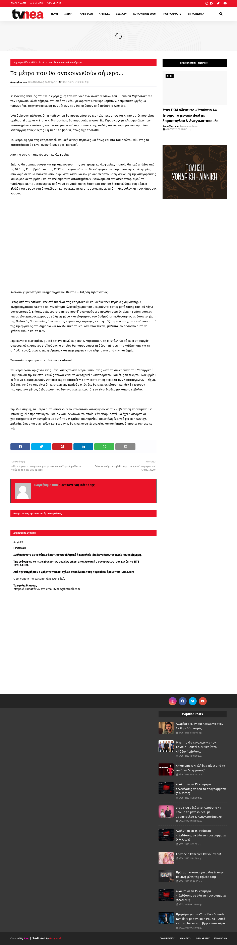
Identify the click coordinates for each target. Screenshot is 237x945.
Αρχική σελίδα (20, 62)
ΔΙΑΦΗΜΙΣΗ (36, 3)
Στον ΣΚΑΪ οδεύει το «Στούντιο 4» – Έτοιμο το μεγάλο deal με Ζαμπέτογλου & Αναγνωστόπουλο (191, 115)
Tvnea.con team (189, 126)
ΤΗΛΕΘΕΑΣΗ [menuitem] (85, 13)
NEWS (34, 62)
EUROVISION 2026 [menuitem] (144, 13)
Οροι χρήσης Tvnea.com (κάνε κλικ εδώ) (38, 578)
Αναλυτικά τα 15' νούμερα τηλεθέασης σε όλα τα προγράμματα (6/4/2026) (201, 895)
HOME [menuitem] (54, 13)
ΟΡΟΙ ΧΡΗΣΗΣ (54, 3)
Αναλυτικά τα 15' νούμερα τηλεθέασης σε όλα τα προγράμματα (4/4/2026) (201, 835)
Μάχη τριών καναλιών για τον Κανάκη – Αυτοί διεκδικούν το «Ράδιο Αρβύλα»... (196, 747)
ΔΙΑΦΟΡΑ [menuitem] (121, 13)
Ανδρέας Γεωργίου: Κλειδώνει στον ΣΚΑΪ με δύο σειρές (199, 726)
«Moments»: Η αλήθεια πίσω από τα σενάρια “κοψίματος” (200, 768)
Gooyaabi (55, 938)
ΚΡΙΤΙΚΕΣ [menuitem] (104, 13)
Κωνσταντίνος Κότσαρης (42, 81)
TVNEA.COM (20, 565)
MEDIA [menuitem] (68, 13)
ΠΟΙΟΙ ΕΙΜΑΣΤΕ (18, 3)
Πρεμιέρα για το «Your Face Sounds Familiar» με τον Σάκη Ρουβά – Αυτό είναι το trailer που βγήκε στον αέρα (200, 918)
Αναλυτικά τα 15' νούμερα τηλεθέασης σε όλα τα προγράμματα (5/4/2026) (201, 789)
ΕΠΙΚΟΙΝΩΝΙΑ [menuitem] (195, 13)
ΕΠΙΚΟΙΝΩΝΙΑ (220, 938)
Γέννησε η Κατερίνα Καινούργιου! (198, 854)
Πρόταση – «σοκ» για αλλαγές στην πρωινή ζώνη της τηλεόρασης (200, 875)
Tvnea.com (127, 572)
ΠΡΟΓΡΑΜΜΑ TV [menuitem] (171, 13)
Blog (26, 938)
